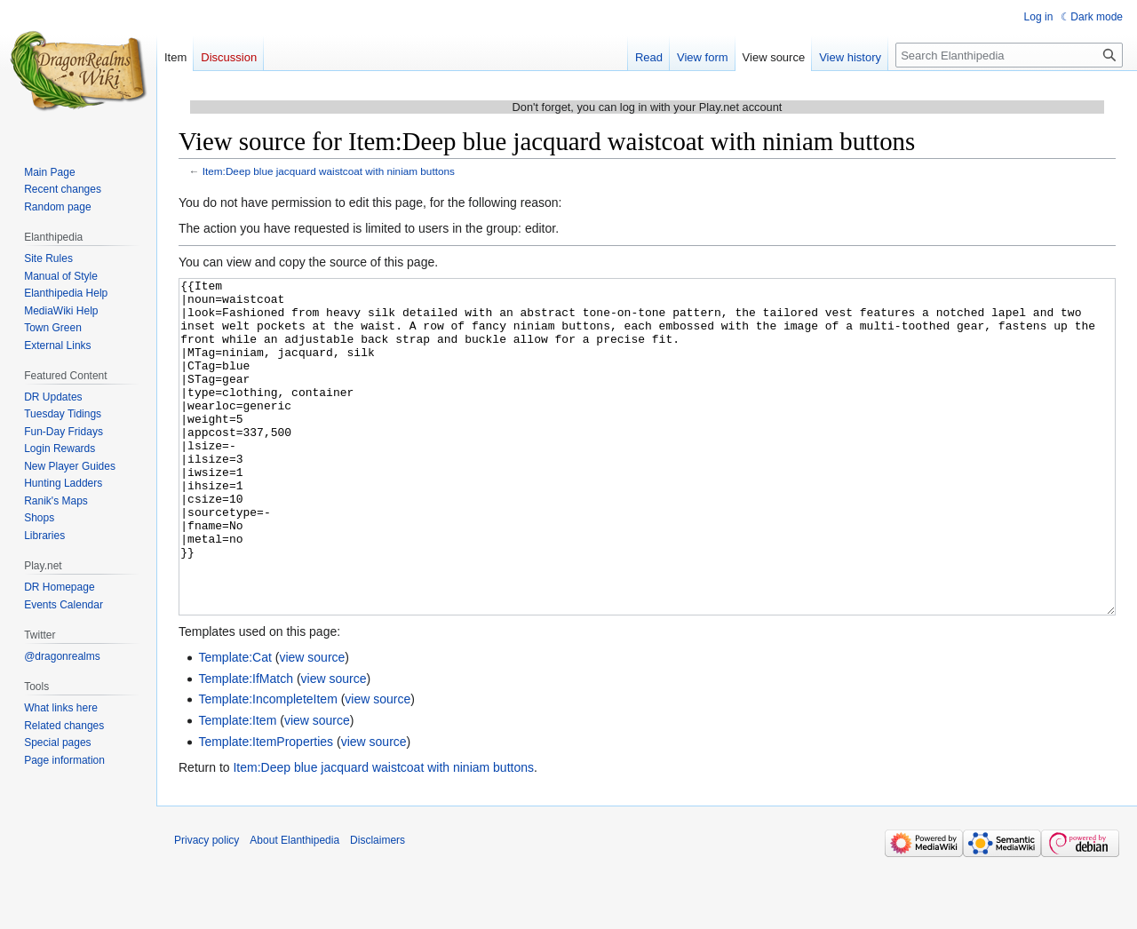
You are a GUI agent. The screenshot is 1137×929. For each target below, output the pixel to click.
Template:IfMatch (245, 745)
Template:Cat (234, 724)
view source (312, 724)
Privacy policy (206, 907)
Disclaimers (377, 907)
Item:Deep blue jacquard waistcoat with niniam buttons (329, 171)
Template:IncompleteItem (267, 765)
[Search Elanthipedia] (1009, 55)
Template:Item (237, 787)
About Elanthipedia (294, 907)
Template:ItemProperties (265, 808)
